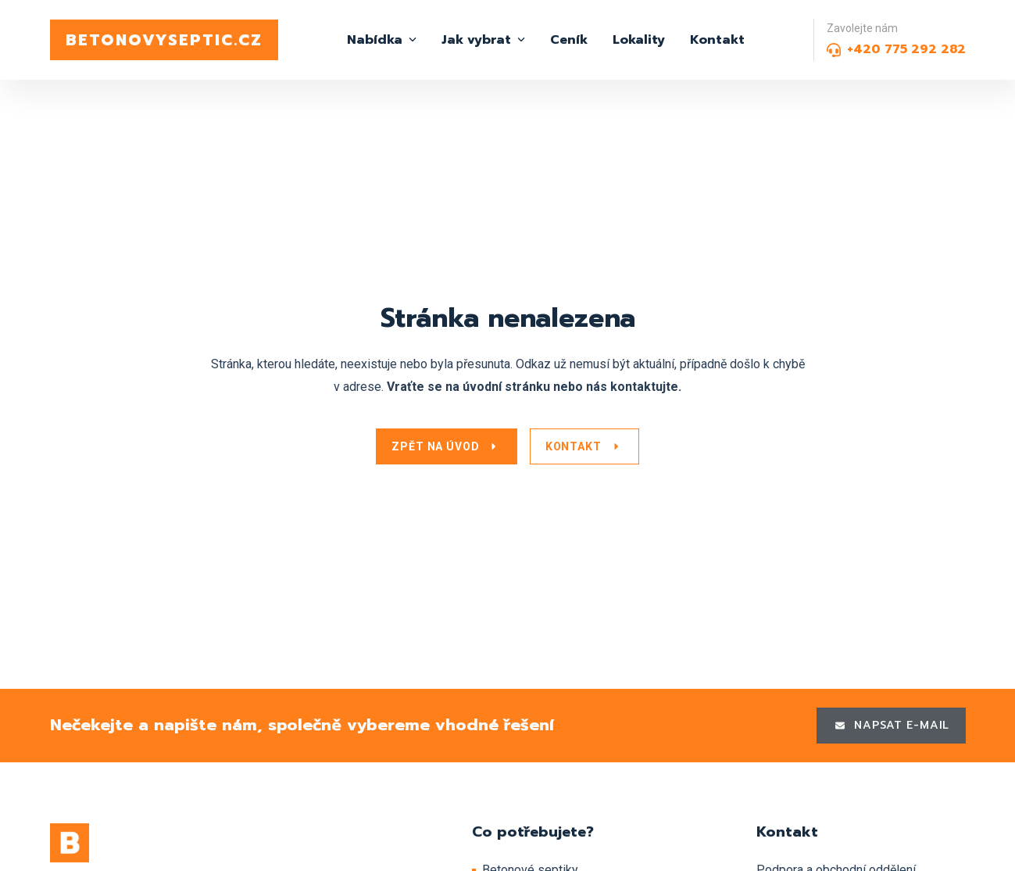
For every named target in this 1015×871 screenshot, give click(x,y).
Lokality (639, 39)
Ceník (569, 39)
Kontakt (717, 39)
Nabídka (374, 39)
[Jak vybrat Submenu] (518, 40)
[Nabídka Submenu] (409, 40)
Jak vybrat (476, 39)
